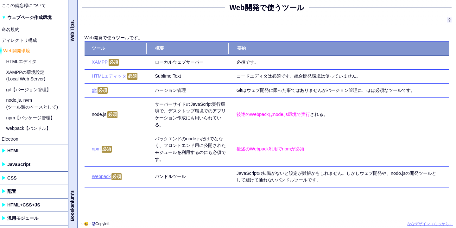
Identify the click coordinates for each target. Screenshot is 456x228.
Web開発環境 (16, 50)
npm (96, 148)
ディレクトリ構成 (19, 40)
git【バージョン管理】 (28, 89)
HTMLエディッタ (109, 76)
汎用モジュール (22, 218)
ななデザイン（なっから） (430, 224)
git (94, 90)
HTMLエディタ (21, 61)
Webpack (101, 176)
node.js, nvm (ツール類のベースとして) (32, 104)
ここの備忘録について (24, 5)
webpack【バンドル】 (28, 128)
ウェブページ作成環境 (29, 17)
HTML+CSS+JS (23, 204)
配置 (11, 191)
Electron (10, 139)
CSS (12, 177)
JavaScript (18, 164)
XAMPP (100, 62)
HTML (13, 150)
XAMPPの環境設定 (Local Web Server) (25, 76)
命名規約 (10, 29)
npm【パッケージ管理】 (30, 117)
